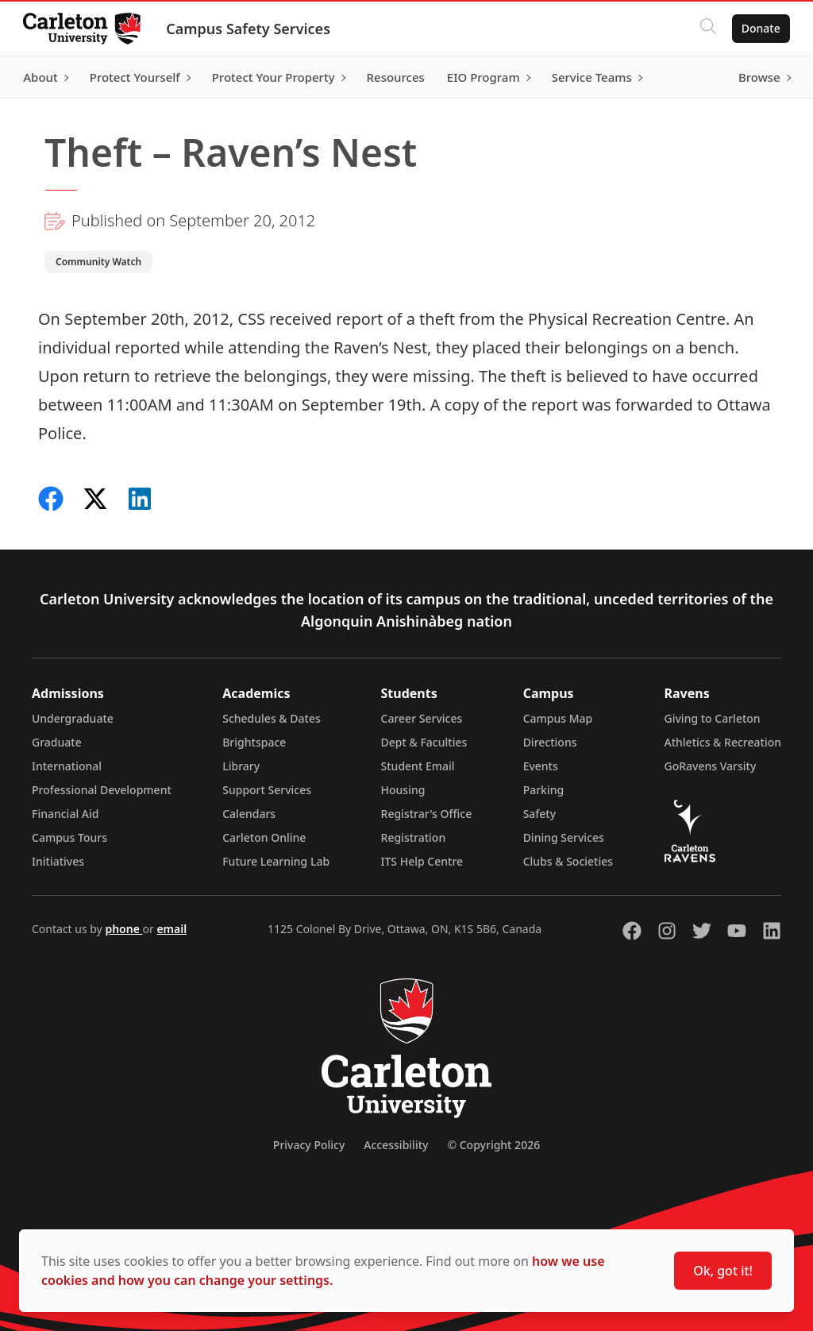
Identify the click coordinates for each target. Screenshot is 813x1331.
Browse (757, 77)
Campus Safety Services (250, 28)
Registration (413, 837)
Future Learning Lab (275, 861)
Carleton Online (264, 837)
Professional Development (101, 789)
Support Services (266, 789)
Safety (540, 813)
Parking (543, 789)
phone (123, 928)
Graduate (57, 742)
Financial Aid (65, 813)
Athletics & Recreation (723, 742)
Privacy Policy (309, 1144)
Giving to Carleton (713, 718)
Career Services (422, 718)
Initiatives (58, 861)
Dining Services (563, 837)
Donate (758, 28)
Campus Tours (69, 837)
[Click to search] (706, 28)
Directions (550, 742)
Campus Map (558, 718)
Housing (403, 789)
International (67, 766)
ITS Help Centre (422, 861)
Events (540, 766)
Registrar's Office (426, 813)
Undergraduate (73, 718)
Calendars (248, 813)
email (171, 928)
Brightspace (254, 742)
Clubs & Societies (568, 861)
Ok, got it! (723, 1270)
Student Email (418, 766)
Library (241, 766)
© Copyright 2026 (493, 1144)
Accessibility (396, 1144)
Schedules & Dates (271, 718)
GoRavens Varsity (711, 766)
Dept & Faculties (424, 742)
